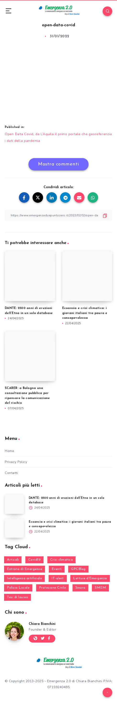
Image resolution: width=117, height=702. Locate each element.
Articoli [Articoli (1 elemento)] (13, 560)
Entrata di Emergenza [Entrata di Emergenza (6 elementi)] (24, 569)
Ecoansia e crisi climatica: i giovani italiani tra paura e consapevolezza (84, 313)
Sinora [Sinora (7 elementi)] (80, 588)
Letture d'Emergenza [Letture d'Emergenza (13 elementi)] (90, 578)
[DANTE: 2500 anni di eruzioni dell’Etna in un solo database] (14, 504)
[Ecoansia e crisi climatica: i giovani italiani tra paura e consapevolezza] (14, 528)
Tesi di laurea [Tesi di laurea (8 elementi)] (17, 597)
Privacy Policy (16, 462)
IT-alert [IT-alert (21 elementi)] (57, 578)
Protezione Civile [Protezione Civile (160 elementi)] (52, 588)
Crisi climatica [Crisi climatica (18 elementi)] (61, 560)
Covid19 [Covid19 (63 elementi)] (34, 560)
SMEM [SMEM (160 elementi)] (100, 588)
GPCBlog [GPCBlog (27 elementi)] (78, 569)
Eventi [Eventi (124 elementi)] (57, 569)
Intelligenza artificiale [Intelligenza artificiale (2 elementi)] (24, 578)
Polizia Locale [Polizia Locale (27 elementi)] (18, 588)
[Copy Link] (58, 215)
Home (9, 451)
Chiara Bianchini (42, 624)
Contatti (11, 473)
